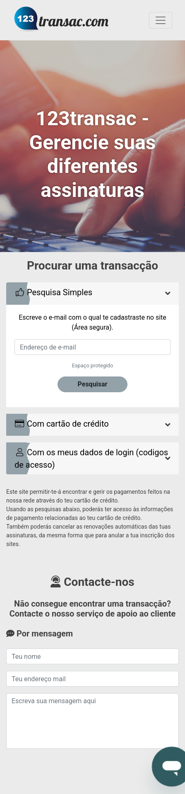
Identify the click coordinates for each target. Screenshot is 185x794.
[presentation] (69, 771)
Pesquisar (93, 384)
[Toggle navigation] (160, 20)
